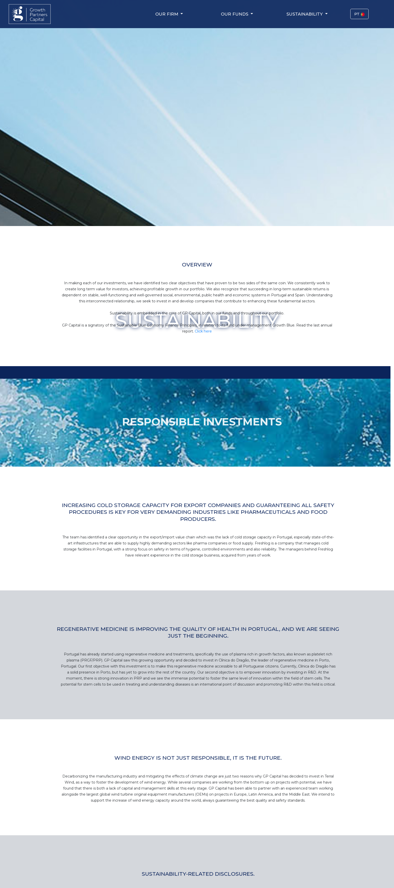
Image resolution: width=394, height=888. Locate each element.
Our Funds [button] (235, 14)
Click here (205, 331)
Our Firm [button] (167, 14)
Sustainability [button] (305, 14)
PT (359, 14)
